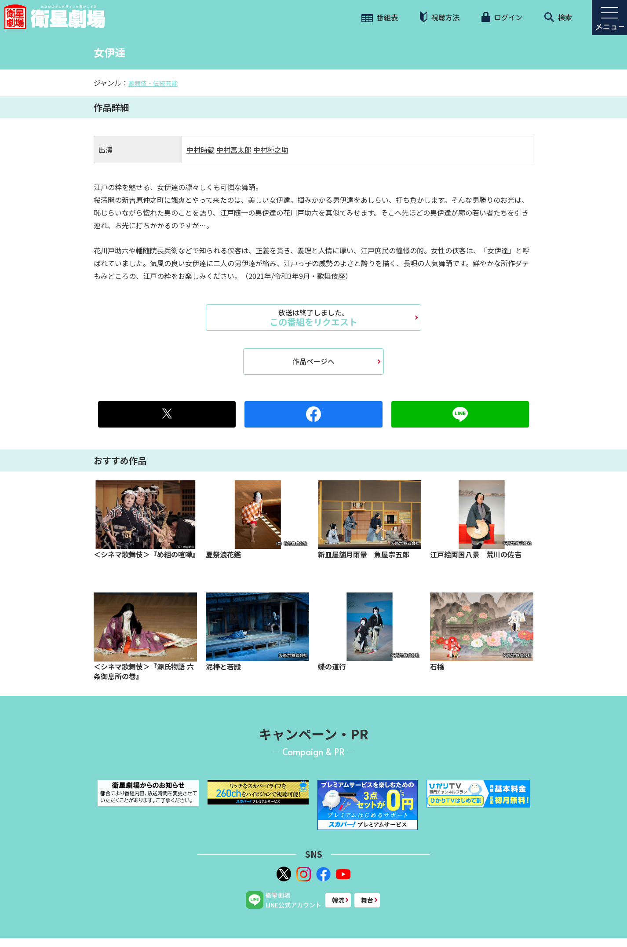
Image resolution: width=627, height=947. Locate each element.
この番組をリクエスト (313, 317)
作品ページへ (313, 361)
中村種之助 (270, 149)
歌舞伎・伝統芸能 (153, 83)
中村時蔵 (200, 149)
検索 (558, 17)
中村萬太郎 (234, 149)
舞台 (367, 900)
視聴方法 (439, 16)
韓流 (338, 900)
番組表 (379, 17)
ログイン (501, 17)
